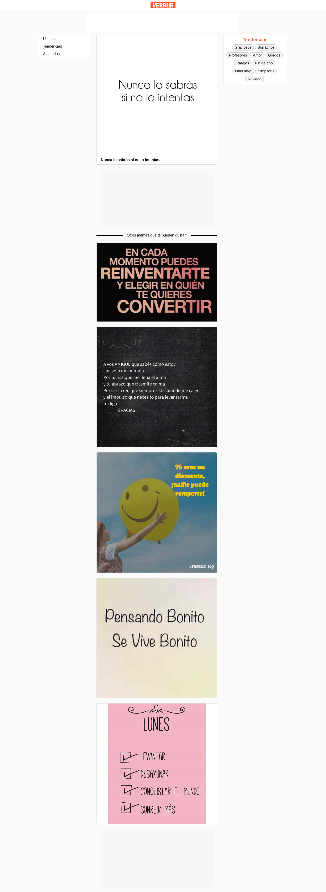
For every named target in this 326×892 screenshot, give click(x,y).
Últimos (49, 39)
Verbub (163, 5)
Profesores (238, 55)
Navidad (254, 79)
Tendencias (52, 46)
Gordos (274, 55)
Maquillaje (243, 71)
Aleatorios (51, 54)
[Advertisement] (163, 22)
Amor (257, 55)
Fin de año (264, 63)
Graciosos (243, 47)
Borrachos (265, 47)
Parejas (242, 63)
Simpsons (266, 71)
